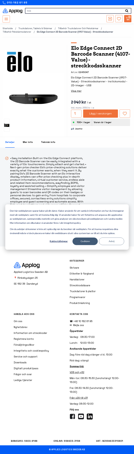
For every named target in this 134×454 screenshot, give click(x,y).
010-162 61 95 (15, 2)
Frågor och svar (23, 374)
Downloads (20, 362)
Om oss (18, 321)
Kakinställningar (59, 241)
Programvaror (77, 297)
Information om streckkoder (30, 333)
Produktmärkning (80, 303)
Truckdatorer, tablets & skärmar (35, 28)
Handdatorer (77, 279)
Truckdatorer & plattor (83, 291)
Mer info (28, 142)
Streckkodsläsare (80, 285)
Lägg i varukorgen (100, 113)
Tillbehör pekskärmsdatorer (17, 31)
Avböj (111, 241)
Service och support (26, 356)
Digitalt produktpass (26, 368)
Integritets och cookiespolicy (31, 350)
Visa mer (76, 91)
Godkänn (85, 241)
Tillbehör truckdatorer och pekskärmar (78, 28)
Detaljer (10, 142)
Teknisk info (48, 142)
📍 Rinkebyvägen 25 (26, 277)
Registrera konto (24, 338)
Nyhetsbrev (20, 327)
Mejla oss (78, 325)
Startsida (8, 28)
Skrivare (74, 267)
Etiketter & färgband (82, 273)
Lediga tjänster (23, 380)
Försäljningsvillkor (24, 344)
